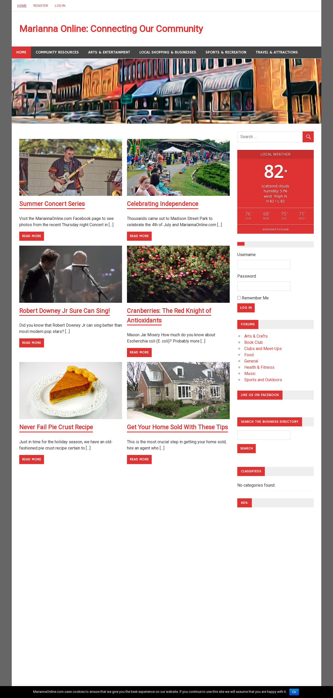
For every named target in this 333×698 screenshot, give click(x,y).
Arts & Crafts (256, 336)
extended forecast (275, 230)
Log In (60, 6)
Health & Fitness (259, 368)
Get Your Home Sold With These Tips (178, 427)
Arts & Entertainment (109, 53)
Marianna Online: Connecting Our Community (119, 29)
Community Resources (57, 53)
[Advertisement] (258, 590)
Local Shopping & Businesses (167, 53)
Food (249, 355)
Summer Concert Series (52, 205)
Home (22, 6)
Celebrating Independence (164, 205)
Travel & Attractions (277, 53)
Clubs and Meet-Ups (263, 349)
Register (40, 6)
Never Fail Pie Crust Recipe (57, 427)
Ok (294, 692)
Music (249, 374)
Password (246, 277)
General (251, 361)
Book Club (253, 343)
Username (246, 255)
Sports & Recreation (226, 53)
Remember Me (253, 298)
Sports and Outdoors (263, 380)
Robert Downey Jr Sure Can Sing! (65, 311)
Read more (31, 236)
